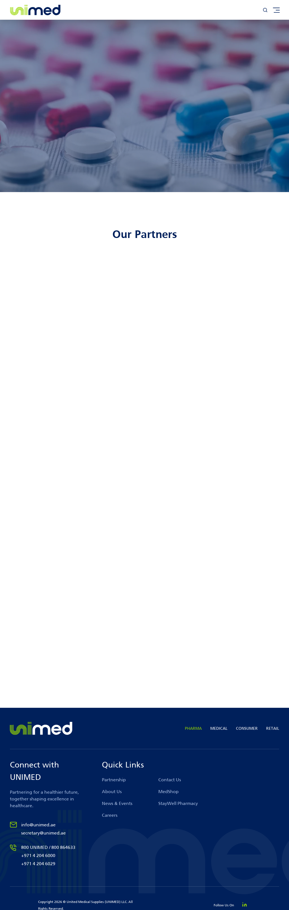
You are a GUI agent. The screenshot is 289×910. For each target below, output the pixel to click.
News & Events (117, 803)
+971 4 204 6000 (38, 855)
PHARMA (193, 728)
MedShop (168, 791)
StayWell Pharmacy (178, 803)
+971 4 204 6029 (38, 863)
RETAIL (272, 728)
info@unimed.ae (38, 824)
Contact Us (169, 779)
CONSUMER (247, 728)
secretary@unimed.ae (43, 833)
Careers (109, 815)
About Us (112, 791)
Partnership (114, 779)
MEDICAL (218, 728)
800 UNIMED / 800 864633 (48, 847)
